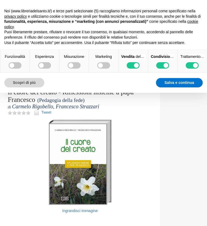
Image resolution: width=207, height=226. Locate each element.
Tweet (46, 112)
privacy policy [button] (15, 16)
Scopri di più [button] (24, 82)
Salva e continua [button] (179, 82)
